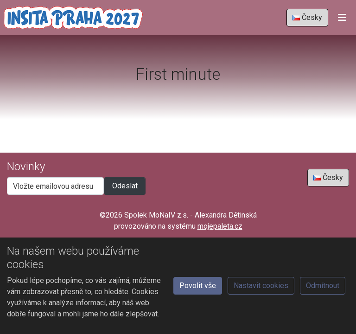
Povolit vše (197, 285)
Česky (307, 17)
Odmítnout (322, 285)
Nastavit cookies (261, 285)
